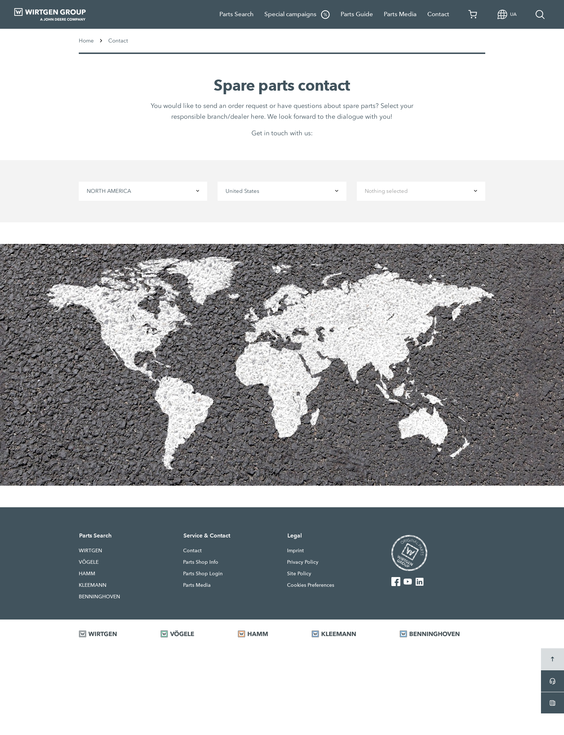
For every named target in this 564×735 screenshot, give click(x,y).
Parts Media (400, 14)
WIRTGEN (90, 550)
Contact (438, 14)
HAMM (87, 573)
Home (86, 40)
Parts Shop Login (203, 573)
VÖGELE (89, 562)
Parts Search (236, 14)
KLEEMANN (92, 585)
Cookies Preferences (310, 585)
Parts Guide (357, 14)
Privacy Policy (302, 562)
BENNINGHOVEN (99, 596)
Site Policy (299, 573)
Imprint (295, 550)
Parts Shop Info (200, 562)
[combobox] (143, 191)
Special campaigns (297, 14)
